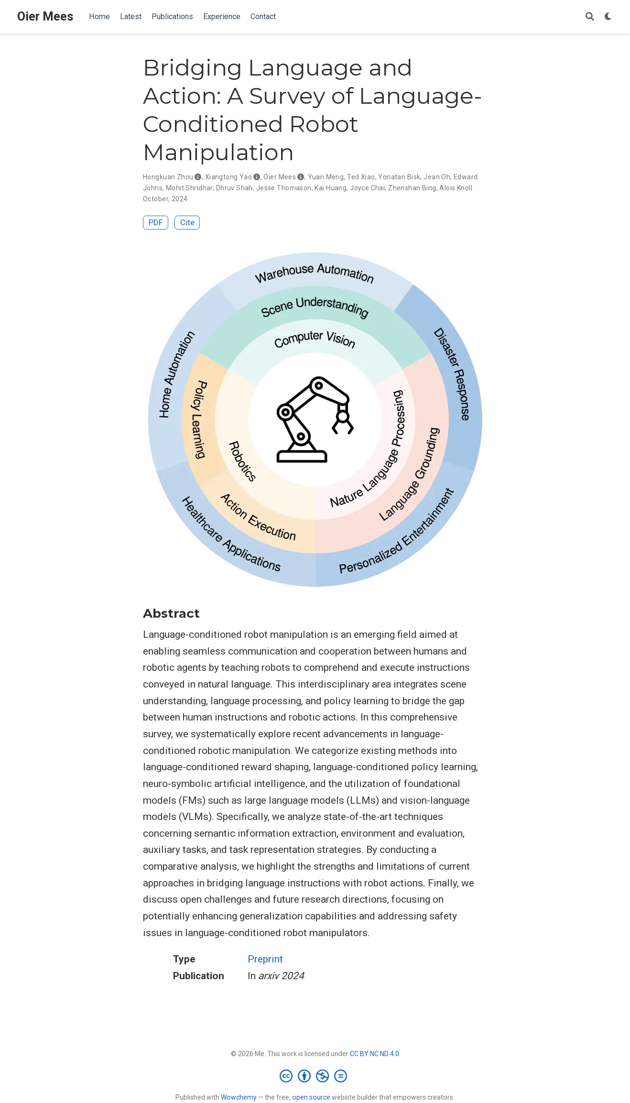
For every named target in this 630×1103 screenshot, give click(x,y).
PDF (156, 222)
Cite (187, 222)
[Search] (590, 16)
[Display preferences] (608, 16)
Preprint (265, 959)
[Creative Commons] (315, 1076)
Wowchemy (239, 1097)
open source (311, 1097)
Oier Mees (45, 16)
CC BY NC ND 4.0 (374, 1054)
